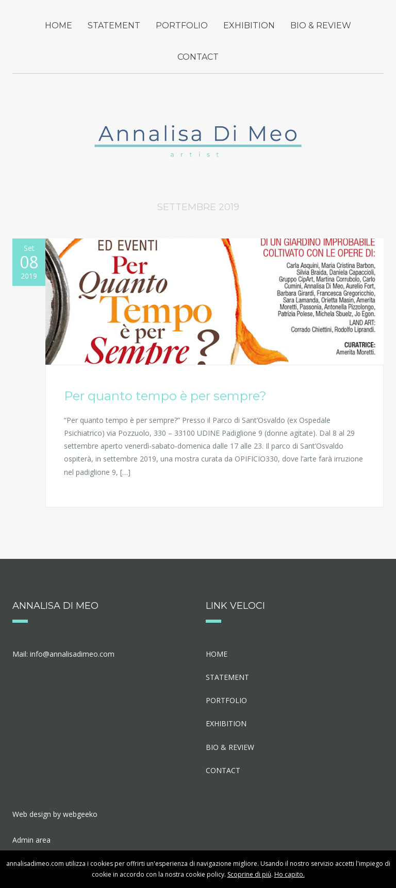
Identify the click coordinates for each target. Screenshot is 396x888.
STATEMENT (114, 25)
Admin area (31, 840)
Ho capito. (289, 874)
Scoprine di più (249, 874)
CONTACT (198, 57)
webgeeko (80, 814)
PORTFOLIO (182, 25)
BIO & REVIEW (320, 25)
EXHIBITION (249, 25)
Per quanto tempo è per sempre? (165, 395)
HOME (58, 25)
